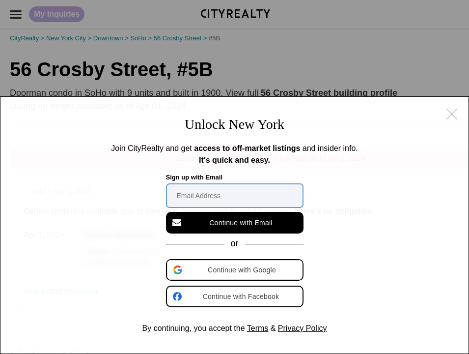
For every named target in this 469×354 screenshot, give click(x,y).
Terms (258, 328)
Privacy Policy (302, 328)
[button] (235, 270)
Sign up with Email (194, 177)
